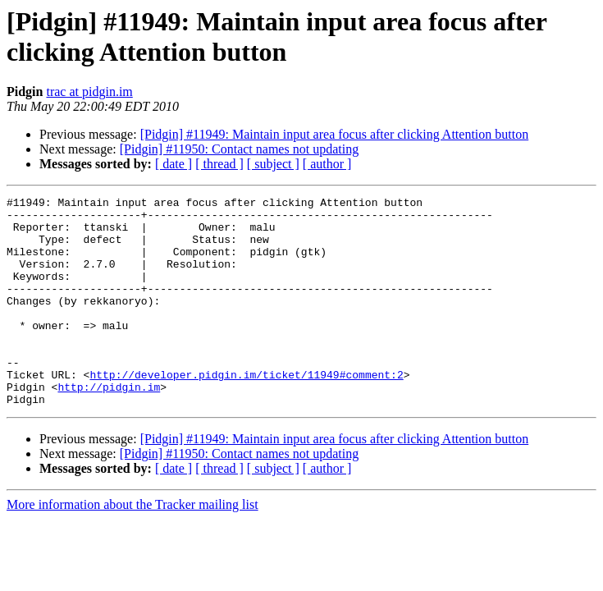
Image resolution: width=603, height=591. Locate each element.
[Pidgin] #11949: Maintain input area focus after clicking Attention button (334, 134)
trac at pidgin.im (89, 91)
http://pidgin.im (108, 426)
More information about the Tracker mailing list (132, 546)
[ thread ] (219, 164)
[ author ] (327, 164)
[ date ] (173, 164)
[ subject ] (273, 164)
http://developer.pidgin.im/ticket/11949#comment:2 (246, 411)
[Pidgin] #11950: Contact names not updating (239, 149)
